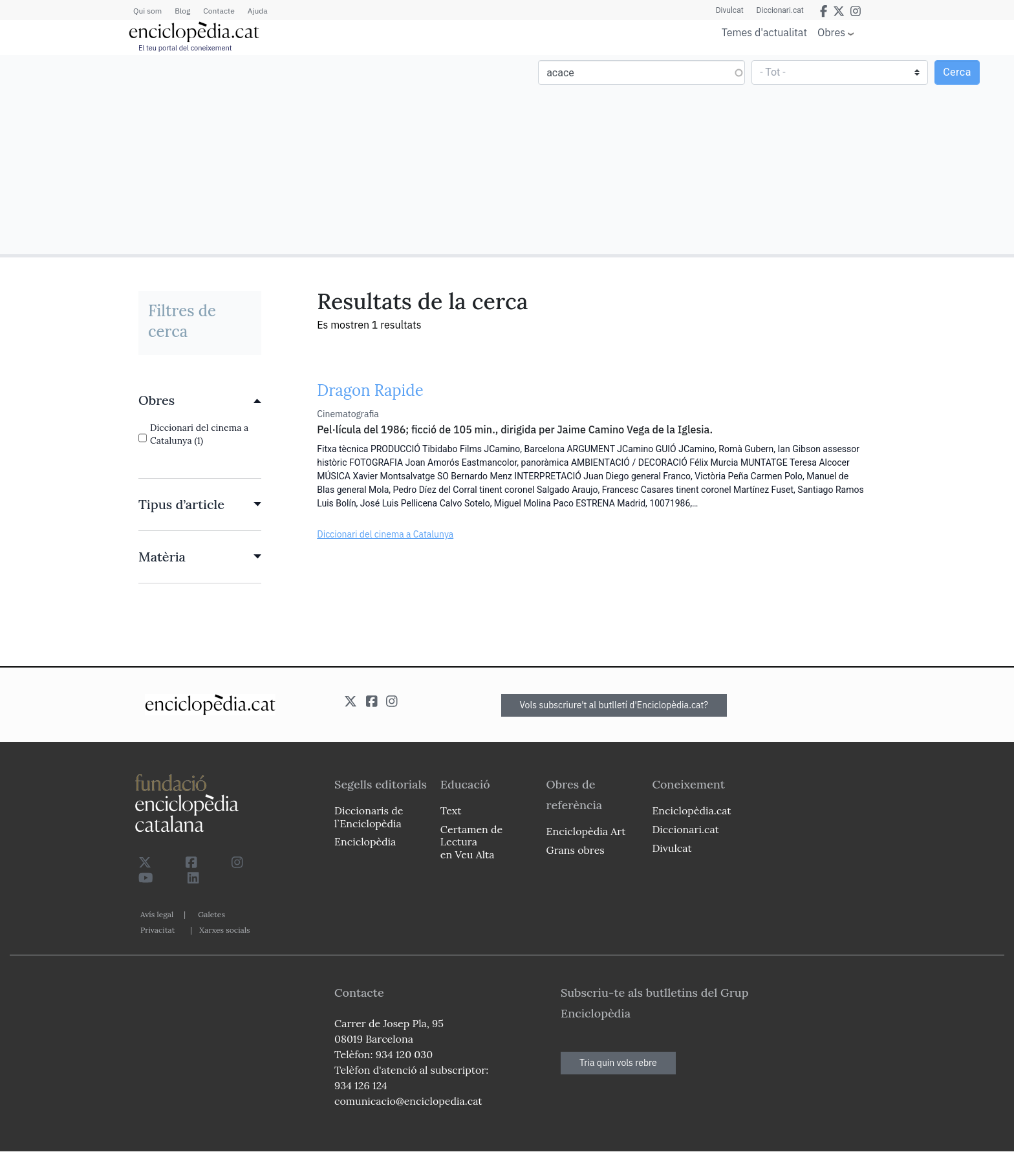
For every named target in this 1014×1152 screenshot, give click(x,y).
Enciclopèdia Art (586, 831)
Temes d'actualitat (764, 32)
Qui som (147, 11)
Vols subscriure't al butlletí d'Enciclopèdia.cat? (614, 705)
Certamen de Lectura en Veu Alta (471, 841)
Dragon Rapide (370, 390)
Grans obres (575, 849)
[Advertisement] (255, 154)
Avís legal (156, 914)
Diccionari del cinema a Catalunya (385, 534)
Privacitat (157, 930)
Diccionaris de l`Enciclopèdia (368, 816)
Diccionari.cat (780, 10)
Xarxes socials (224, 930)
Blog (182, 11)
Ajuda (258, 11)
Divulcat (730, 10)
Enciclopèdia (365, 841)
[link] (199, 400)
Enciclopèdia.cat (691, 810)
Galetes (211, 914)
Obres (831, 32)
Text (451, 810)
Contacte (218, 11)
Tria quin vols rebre (618, 1063)
